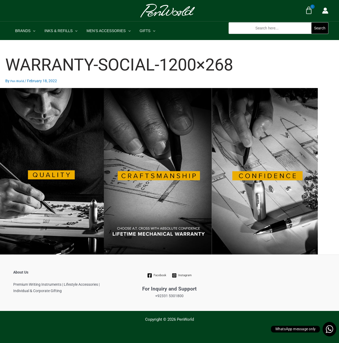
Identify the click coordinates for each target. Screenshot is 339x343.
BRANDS (24, 30)
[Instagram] (182, 275)
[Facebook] (157, 275)
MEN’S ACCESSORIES (105, 30)
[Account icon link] (325, 10)
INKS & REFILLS (58, 30)
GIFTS (142, 30)
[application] (32, 30)
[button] (278, 36)
